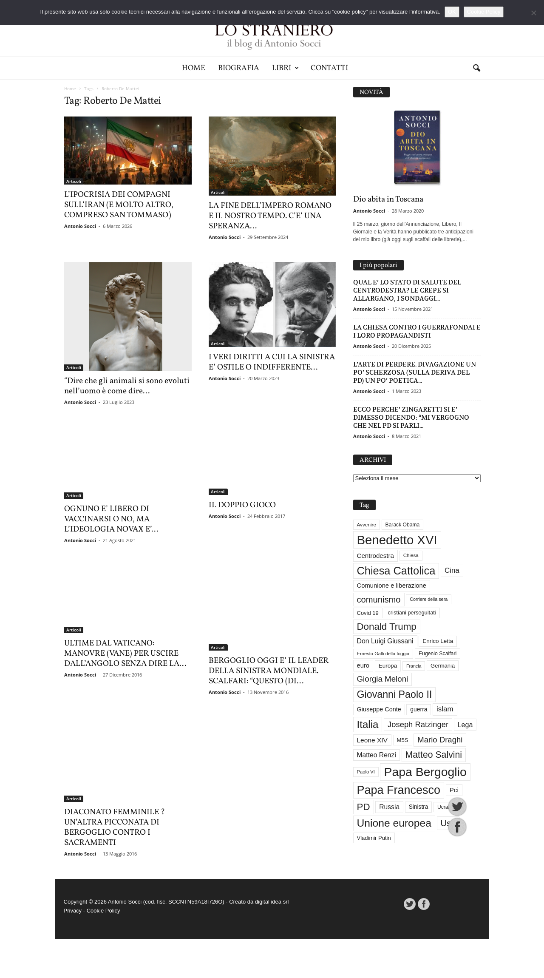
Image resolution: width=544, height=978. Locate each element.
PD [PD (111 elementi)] (363, 807)
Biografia (238, 68)
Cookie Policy (103, 950)
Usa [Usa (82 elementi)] (448, 823)
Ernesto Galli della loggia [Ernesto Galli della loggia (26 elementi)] (383, 653)
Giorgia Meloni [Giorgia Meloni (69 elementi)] (382, 678)
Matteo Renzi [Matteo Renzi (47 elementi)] (376, 755)
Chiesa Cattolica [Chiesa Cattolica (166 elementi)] (396, 571)
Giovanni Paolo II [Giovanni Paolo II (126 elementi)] (394, 694)
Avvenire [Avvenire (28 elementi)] (366, 524)
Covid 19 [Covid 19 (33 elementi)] (368, 613)
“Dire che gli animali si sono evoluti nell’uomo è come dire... (127, 386)
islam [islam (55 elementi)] (444, 709)
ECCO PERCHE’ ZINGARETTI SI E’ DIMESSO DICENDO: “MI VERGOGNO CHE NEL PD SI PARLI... (411, 417)
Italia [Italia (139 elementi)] (368, 724)
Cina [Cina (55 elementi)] (452, 570)
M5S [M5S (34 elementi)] (402, 740)
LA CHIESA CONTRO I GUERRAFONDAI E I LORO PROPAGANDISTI (417, 331)
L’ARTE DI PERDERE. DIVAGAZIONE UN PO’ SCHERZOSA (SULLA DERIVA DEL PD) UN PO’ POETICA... (414, 372)
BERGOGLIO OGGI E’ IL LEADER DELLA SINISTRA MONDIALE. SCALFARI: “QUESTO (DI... (269, 675)
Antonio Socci (80, 226)
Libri (285, 68)
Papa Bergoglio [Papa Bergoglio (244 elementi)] (425, 772)
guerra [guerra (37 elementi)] (418, 709)
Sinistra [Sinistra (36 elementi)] (418, 807)
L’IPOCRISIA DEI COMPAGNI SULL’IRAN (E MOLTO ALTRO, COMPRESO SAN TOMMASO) (118, 205)
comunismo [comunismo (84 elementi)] (379, 599)
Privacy (73, 950)
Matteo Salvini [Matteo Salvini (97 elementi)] (433, 755)
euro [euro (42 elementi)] (363, 665)
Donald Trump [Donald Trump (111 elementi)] (386, 626)
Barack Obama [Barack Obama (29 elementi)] (402, 525)
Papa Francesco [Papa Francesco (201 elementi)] (399, 790)
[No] (533, 13)
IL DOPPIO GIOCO (242, 534)
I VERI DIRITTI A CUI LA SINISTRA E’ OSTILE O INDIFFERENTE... (272, 362)
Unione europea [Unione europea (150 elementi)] (394, 823)
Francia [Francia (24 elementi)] (414, 665)
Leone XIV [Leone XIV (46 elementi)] (372, 740)
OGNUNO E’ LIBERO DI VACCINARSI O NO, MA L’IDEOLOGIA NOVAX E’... (111, 519)
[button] (476, 68)
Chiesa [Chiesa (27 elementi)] (411, 555)
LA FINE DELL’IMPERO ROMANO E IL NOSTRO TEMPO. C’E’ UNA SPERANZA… (270, 216)
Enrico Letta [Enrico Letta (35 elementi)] (437, 641)
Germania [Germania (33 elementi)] (443, 665)
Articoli (73, 181)
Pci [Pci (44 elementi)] (454, 789)
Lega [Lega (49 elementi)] (465, 724)
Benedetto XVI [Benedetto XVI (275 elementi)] (397, 540)
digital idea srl (272, 941)
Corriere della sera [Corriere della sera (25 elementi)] (429, 599)
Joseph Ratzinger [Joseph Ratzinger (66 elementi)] (418, 724)
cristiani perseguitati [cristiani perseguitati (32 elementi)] (412, 612)
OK (452, 12)
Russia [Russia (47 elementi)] (389, 806)
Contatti (329, 68)
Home (193, 68)
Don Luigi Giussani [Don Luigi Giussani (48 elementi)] (385, 641)
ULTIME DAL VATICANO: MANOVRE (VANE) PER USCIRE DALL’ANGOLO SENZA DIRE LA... (125, 710)
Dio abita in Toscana (388, 199)
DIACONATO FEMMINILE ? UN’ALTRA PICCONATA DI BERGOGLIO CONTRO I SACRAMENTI (114, 866)
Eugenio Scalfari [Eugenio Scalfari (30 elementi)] (437, 654)
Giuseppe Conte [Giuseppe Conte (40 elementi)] (379, 709)
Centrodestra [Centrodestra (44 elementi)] (375, 555)
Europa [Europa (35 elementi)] (388, 665)
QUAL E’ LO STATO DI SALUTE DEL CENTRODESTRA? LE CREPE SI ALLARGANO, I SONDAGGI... (407, 290)
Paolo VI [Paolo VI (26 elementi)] (366, 771)
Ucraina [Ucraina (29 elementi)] (446, 807)
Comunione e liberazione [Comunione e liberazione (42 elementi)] (392, 585)
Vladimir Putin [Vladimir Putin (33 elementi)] (374, 838)
